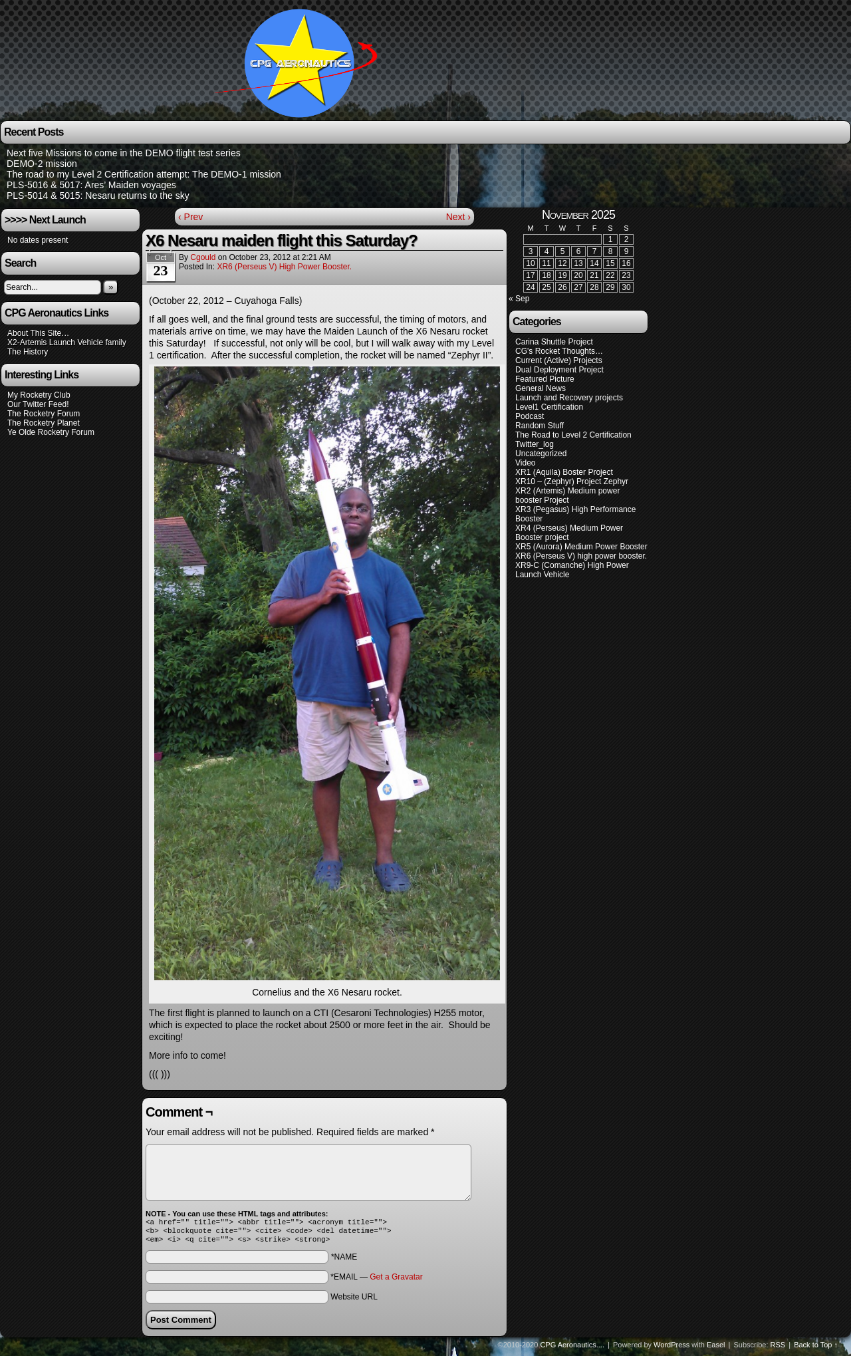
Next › (458, 216)
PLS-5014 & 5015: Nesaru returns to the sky (98, 195)
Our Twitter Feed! (37, 404)
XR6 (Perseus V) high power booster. (284, 266)
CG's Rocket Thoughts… (559, 351)
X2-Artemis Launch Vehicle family (66, 342)
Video (525, 463)
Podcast (529, 416)
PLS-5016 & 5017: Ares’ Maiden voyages (91, 185)
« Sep (519, 298)
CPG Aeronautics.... (572, 1349)
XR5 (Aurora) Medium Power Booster (581, 546)
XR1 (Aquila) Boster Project (564, 472)
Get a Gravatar (396, 1281)
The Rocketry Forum (43, 413)
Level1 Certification (549, 407)
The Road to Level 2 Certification (573, 435)
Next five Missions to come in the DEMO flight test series (124, 153)
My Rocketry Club (38, 395)
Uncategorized (540, 453)
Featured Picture (544, 379)
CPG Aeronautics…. (301, 62)
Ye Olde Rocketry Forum (50, 432)
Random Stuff (539, 425)
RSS (778, 1349)
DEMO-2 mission (42, 163)
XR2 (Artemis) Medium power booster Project (567, 495)
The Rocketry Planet (43, 423)
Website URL (353, 1300)
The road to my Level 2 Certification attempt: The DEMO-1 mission (144, 174)
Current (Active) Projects (558, 360)
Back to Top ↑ (816, 1349)
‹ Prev (190, 216)
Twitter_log (534, 444)
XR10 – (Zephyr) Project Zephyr (571, 481)
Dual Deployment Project (559, 369)
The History (27, 351)
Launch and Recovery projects (569, 397)
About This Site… (38, 333)
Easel (716, 1349)
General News (540, 388)
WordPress (671, 1349)
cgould (202, 257)
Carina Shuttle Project (554, 341)
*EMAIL (376, 1281)
